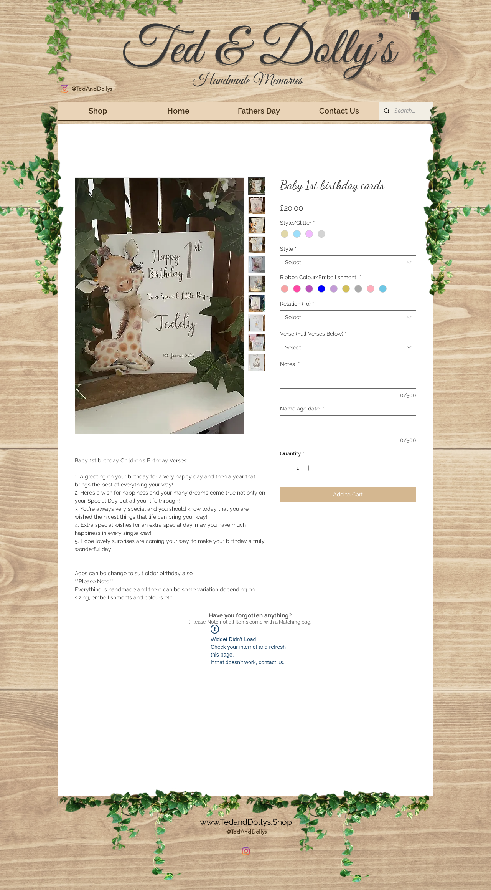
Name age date (302, 408)
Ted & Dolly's (258, 50)
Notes (290, 364)
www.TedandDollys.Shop (246, 822)
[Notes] (348, 379)
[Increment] (309, 468)
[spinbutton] (298, 468)
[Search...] (405, 111)
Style (288, 249)
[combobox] (348, 262)
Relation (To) (297, 304)
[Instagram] (64, 89)
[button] (415, 14)
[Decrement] (286, 468)
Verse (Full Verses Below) (313, 334)
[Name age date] (348, 424)
